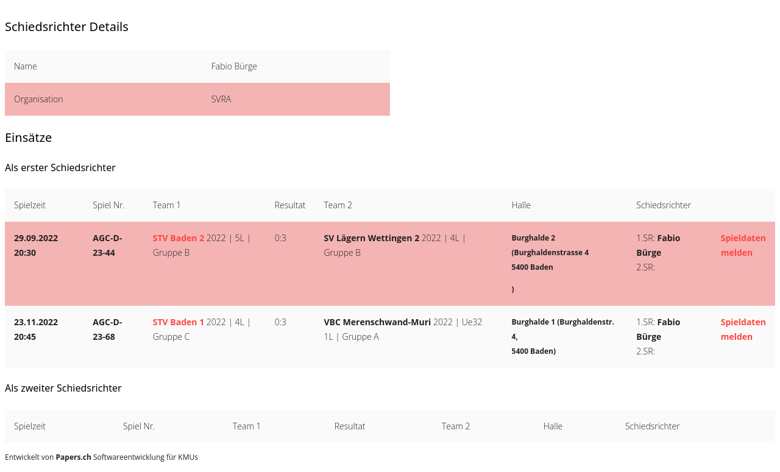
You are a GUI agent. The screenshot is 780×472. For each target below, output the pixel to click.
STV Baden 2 (178, 238)
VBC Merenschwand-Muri (377, 322)
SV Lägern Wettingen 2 (372, 238)
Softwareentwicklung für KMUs (127, 457)
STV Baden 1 (178, 322)
